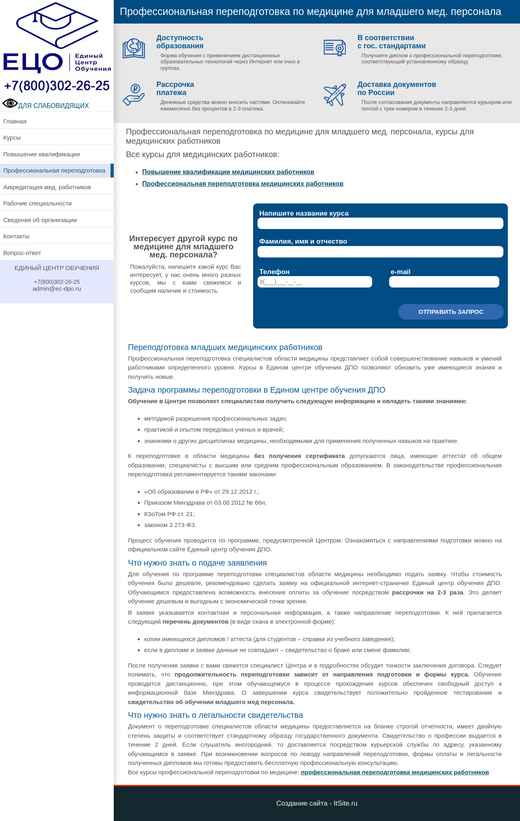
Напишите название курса (304, 213)
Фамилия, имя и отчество (303, 241)
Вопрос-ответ (22, 252)
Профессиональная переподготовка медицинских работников (243, 183)
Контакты (16, 236)
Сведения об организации (40, 219)
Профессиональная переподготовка (54, 170)
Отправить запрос (450, 311)
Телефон (274, 272)
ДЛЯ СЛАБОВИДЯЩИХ (45, 105)
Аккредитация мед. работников (47, 187)
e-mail (401, 272)
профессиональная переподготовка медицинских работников (395, 772)
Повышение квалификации (41, 154)
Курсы (12, 137)
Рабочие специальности (37, 203)
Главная (14, 121)
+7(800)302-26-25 (57, 282)
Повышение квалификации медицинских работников (228, 172)
